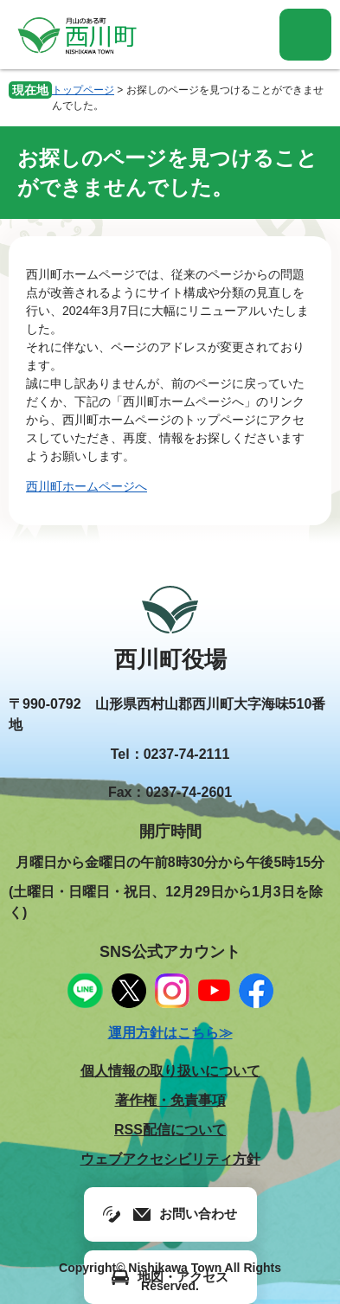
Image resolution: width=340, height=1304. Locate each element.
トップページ (83, 90)
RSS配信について (170, 1129)
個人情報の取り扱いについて (170, 1070)
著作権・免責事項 (170, 1100)
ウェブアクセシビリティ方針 (170, 1159)
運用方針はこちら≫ (170, 1032)
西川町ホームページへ (86, 486)
